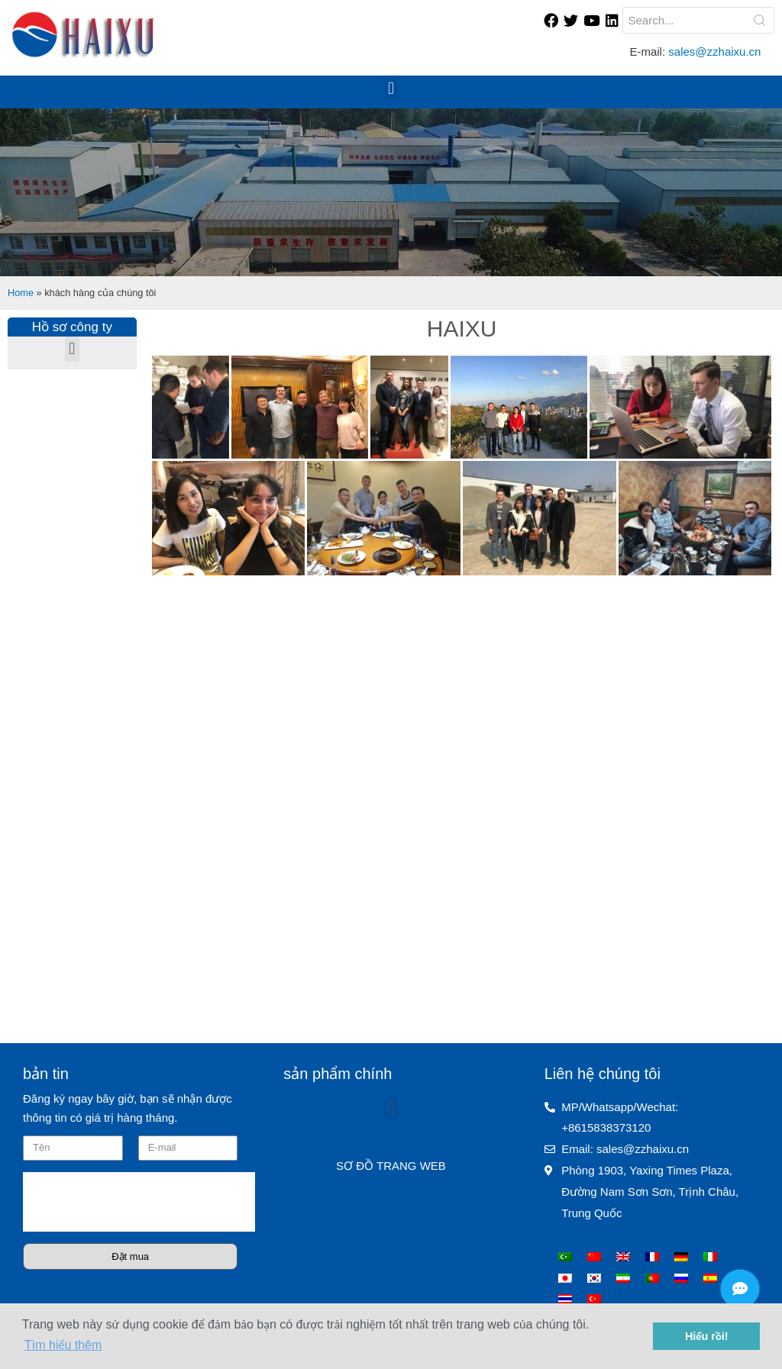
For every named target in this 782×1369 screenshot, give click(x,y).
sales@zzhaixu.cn (716, 51)
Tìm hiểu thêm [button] (63, 1344)
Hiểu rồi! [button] (707, 1336)
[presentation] (139, 1202)
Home (21, 292)
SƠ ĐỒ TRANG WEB (391, 1165)
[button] (390, 88)
